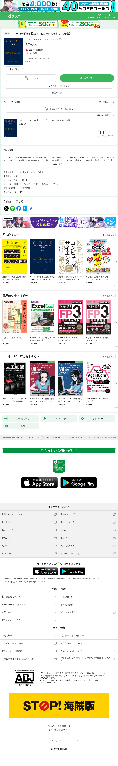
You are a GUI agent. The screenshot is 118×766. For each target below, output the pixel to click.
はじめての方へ (11, 596)
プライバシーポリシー (12, 643)
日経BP (15, 176)
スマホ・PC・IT (20, 180)
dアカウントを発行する (59, 725)
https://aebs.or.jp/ (48, 683)
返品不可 (28, 61)
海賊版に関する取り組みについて (18, 659)
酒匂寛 (55, 39)
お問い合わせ (8, 612)
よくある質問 (67, 604)
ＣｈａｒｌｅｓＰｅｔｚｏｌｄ (37, 39)
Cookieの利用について (71, 651)
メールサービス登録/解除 (14, 604)
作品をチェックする (61, 86)
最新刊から (109, 115)
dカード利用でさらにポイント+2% (37, 58)
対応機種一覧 (67, 596)
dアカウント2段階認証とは (15, 651)
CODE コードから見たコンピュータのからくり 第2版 (44, 120)
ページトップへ (59, 741)
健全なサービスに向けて (72, 643)
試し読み (15, 69)
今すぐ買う (89, 78)
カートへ (33, 78)
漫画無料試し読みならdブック (12, 437)
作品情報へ (57, 92)
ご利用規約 (7, 635)
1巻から (100, 115)
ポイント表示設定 (69, 612)
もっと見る (107, 235)
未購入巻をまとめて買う (61, 109)
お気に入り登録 (107, 102)
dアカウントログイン (12, 620)
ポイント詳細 (31, 53)
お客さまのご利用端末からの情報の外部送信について (85, 659)
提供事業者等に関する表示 (73, 635)
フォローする (60, 39)
